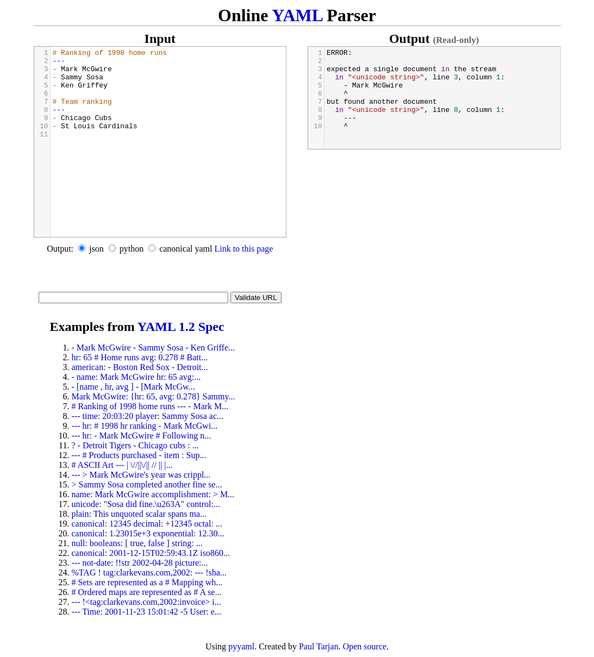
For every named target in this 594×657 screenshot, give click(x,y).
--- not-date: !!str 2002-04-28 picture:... (140, 562)
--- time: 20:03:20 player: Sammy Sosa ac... (148, 416)
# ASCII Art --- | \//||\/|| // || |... (122, 465)
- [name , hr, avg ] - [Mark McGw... (133, 386)
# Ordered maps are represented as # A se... (147, 592)
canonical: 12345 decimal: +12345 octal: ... (147, 523)
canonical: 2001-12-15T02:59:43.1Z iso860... (151, 553)
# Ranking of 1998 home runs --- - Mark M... (150, 406)
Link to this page (243, 248)
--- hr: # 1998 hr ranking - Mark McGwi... (145, 425)
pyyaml (241, 646)
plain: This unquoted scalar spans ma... (139, 513)
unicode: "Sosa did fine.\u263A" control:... (146, 504)
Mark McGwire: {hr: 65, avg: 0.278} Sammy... (153, 396)
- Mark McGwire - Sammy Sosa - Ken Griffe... (153, 347)
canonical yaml (185, 248)
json (96, 248)
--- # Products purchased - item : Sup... (139, 455)
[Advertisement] (160, 275)
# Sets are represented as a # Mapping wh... (147, 582)
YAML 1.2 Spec (180, 327)
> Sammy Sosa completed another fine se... (147, 484)
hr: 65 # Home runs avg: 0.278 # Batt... (140, 357)
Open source (364, 646)
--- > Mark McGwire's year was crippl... (141, 474)
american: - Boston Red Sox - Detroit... (140, 367)
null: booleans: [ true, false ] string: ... (137, 543)
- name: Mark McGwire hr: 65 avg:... (136, 376)
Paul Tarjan (319, 646)
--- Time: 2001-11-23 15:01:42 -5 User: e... (146, 611)
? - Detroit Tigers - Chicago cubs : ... (135, 445)
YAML (297, 15)
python (131, 248)
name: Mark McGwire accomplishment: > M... (153, 494)
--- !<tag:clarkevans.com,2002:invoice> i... (146, 601)
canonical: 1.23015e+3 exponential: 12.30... (148, 533)
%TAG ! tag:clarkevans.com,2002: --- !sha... (149, 572)
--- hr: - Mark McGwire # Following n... (141, 435)
